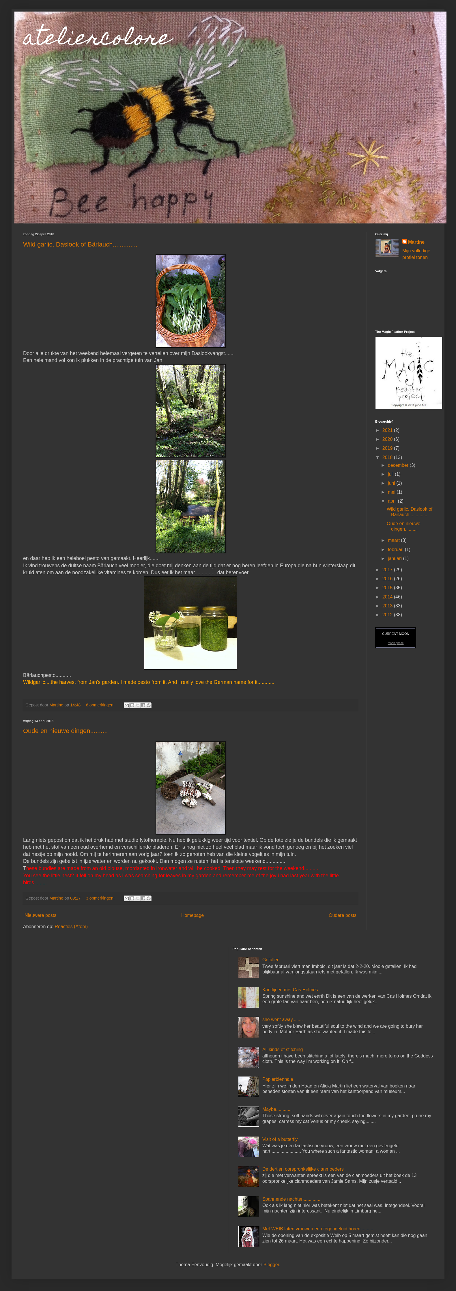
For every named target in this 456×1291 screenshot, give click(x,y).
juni (392, 483)
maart (394, 540)
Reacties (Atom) (71, 926)
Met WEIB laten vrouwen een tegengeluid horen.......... (317, 1228)
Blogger (271, 1264)
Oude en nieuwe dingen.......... (65, 730)
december (399, 465)
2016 (388, 578)
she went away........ (282, 1019)
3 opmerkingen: (101, 898)
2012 (388, 614)
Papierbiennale (277, 1079)
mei (392, 492)
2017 (388, 569)
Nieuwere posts (40, 915)
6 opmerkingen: (101, 705)
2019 (388, 448)
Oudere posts (342, 915)
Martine (416, 242)
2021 (388, 430)
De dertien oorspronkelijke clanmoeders (303, 1169)
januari (395, 558)
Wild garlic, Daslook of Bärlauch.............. (80, 244)
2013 (388, 605)
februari (396, 549)
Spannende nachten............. (291, 1199)
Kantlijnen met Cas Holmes (290, 989)
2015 (388, 587)
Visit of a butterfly (280, 1139)
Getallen (271, 959)
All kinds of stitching (282, 1049)
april (393, 501)
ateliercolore (97, 39)
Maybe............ (276, 1109)
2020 (388, 439)
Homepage (192, 915)
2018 (388, 457)
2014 (388, 596)
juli (391, 474)
